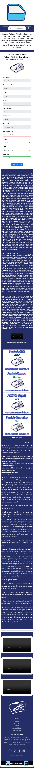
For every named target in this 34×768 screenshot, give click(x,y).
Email (4, 147)
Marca (5, 93)
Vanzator (6, 124)
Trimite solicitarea (17, 164)
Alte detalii (6, 154)
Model (5, 100)
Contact (17, 726)
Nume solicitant (8, 131)
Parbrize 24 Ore (22, 59)
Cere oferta (17, 723)
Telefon (5, 139)
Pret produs (7, 116)
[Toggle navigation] (6, 28)
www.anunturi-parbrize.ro (8, 174)
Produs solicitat (8, 85)
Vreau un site (17, 730)
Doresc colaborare (17, 728)
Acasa (17, 721)
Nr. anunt (6, 77)
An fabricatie (7, 108)
